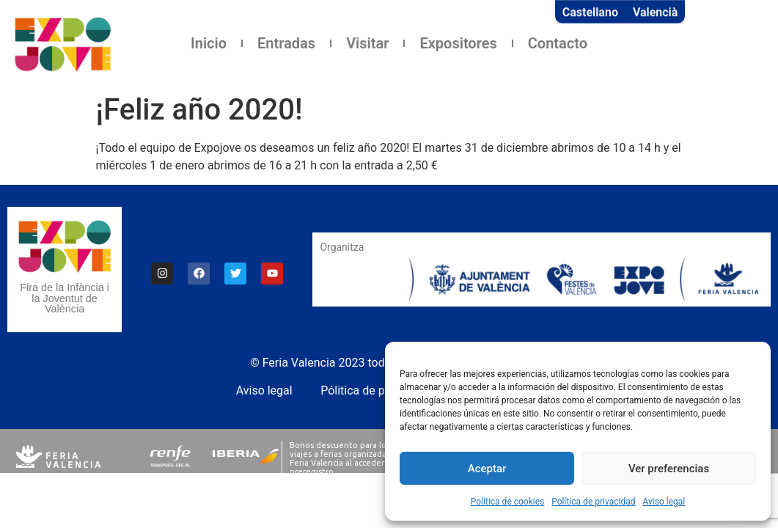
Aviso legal (663, 501)
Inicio (209, 43)
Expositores (457, 43)
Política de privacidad (593, 501)
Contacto (557, 43)
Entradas (286, 43)
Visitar (367, 43)
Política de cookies (508, 501)
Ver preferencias (668, 468)
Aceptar (487, 468)
